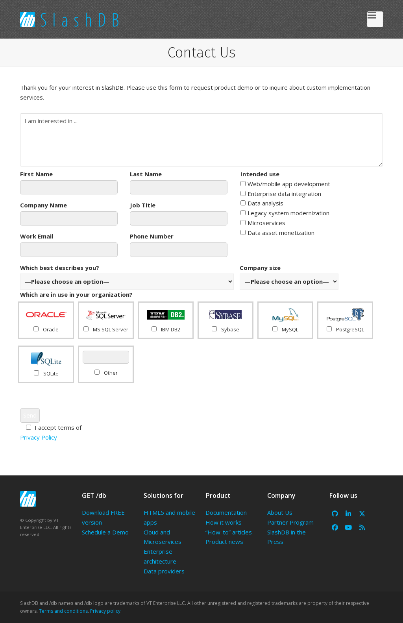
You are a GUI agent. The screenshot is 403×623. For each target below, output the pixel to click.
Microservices (262, 223)
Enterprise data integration (280, 194)
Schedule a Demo (105, 532)
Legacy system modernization (284, 213)
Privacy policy (105, 611)
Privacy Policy (38, 437)
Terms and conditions (63, 611)
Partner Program (290, 522)
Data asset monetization (277, 233)
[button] (375, 19)
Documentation (226, 512)
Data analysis (261, 203)
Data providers (164, 571)
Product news (224, 541)
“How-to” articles (228, 532)
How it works (223, 522)
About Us (279, 512)
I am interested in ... (201, 140)
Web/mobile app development (285, 184)
